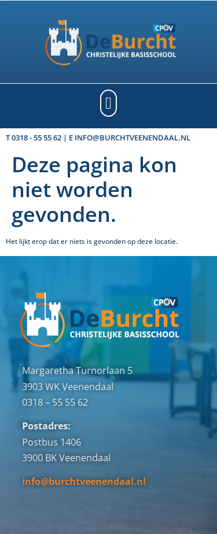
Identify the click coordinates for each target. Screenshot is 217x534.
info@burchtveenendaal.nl (75, 481)
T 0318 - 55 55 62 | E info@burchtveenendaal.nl (98, 137)
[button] (108, 103)
